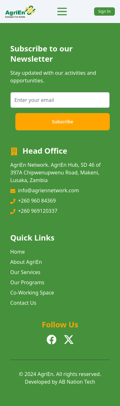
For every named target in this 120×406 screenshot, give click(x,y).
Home (17, 251)
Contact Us (23, 302)
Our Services (25, 272)
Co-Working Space (32, 292)
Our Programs (27, 282)
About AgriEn (26, 261)
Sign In (104, 11)
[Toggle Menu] (62, 11)
